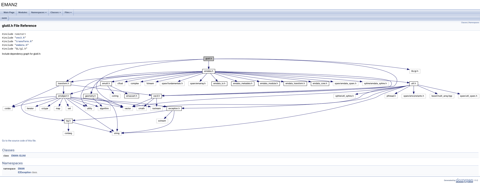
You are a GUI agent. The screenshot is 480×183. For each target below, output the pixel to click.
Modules (22, 12)
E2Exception (24, 172)
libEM (4, 18)
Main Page (9, 12)
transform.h (23, 41)
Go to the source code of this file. (19, 140)
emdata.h (21, 45)
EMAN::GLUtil (18, 155)
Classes (56, 12)
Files (68, 12)
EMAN (21, 168)
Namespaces (39, 12)
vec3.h (20, 37)
